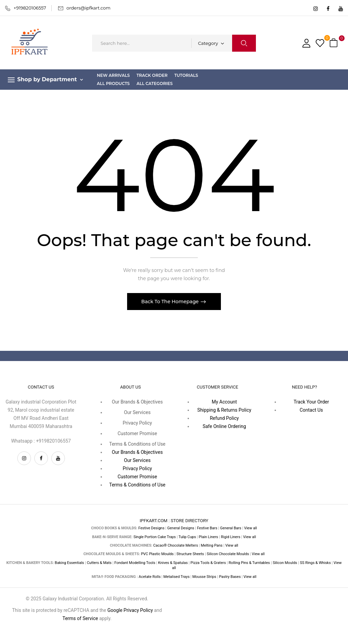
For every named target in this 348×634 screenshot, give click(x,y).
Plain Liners (208, 537)
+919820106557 (30, 8)
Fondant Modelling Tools (134, 563)
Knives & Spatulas (173, 563)
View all (250, 528)
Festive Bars (207, 528)
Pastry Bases (230, 577)
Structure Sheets (190, 554)
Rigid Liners (230, 537)
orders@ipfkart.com (88, 8)
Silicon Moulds (285, 563)
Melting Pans (212, 545)
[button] (334, 43)
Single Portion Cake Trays (155, 537)
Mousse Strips (204, 577)
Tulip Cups (187, 537)
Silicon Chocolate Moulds (228, 554)
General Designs (180, 528)
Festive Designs (151, 528)
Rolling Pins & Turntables (249, 563)
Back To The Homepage (170, 301)
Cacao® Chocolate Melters (175, 545)
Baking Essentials (69, 563)
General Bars (230, 528)
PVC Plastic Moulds (157, 554)
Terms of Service (80, 618)
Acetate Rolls (150, 577)
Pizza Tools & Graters (208, 563)
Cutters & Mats (99, 563)
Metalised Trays (176, 577)
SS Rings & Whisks (315, 563)
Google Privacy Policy (130, 610)
